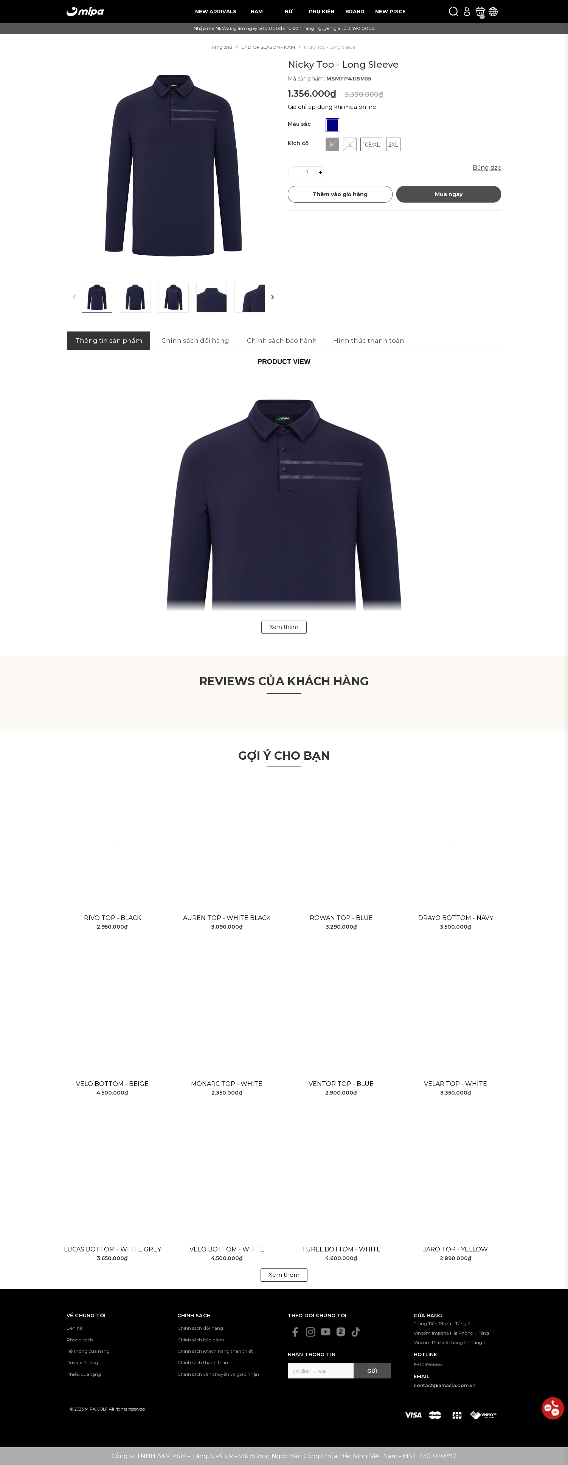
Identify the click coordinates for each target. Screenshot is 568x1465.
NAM (257, 11)
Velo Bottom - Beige (112, 1083)
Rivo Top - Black (112, 917)
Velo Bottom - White (226, 1249)
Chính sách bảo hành (200, 1340)
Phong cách (80, 1340)
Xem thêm (284, 1274)
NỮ (288, 11)
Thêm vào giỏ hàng (340, 194)
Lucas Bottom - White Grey (112, 1249)
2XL (393, 144)
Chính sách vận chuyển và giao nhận (218, 1374)
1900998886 (428, 1364)
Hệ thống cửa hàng (88, 1351)
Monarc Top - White (226, 1083)
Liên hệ (74, 1328)
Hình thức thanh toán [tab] (368, 340)
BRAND (355, 11)
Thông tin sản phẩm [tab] (109, 340)
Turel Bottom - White (341, 1249)
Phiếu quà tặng (84, 1374)
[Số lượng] (307, 172)
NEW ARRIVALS (215, 11)
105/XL (371, 144)
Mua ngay (448, 194)
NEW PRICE (390, 11)
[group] (173, 166)
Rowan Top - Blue (341, 917)
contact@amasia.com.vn (445, 1385)
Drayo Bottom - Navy (455, 917)
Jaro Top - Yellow (455, 1249)
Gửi (372, 1370)
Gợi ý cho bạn (284, 756)
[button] (272, 297)
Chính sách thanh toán (202, 1362)
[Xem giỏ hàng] (480, 11)
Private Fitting (82, 1362)
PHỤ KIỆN (321, 11)
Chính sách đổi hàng (200, 1328)
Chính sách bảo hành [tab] (282, 340)
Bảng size (487, 167)
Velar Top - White (455, 1083)
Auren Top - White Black (226, 917)
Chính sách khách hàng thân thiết (215, 1351)
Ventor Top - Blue (341, 1083)
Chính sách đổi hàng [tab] (195, 340)
